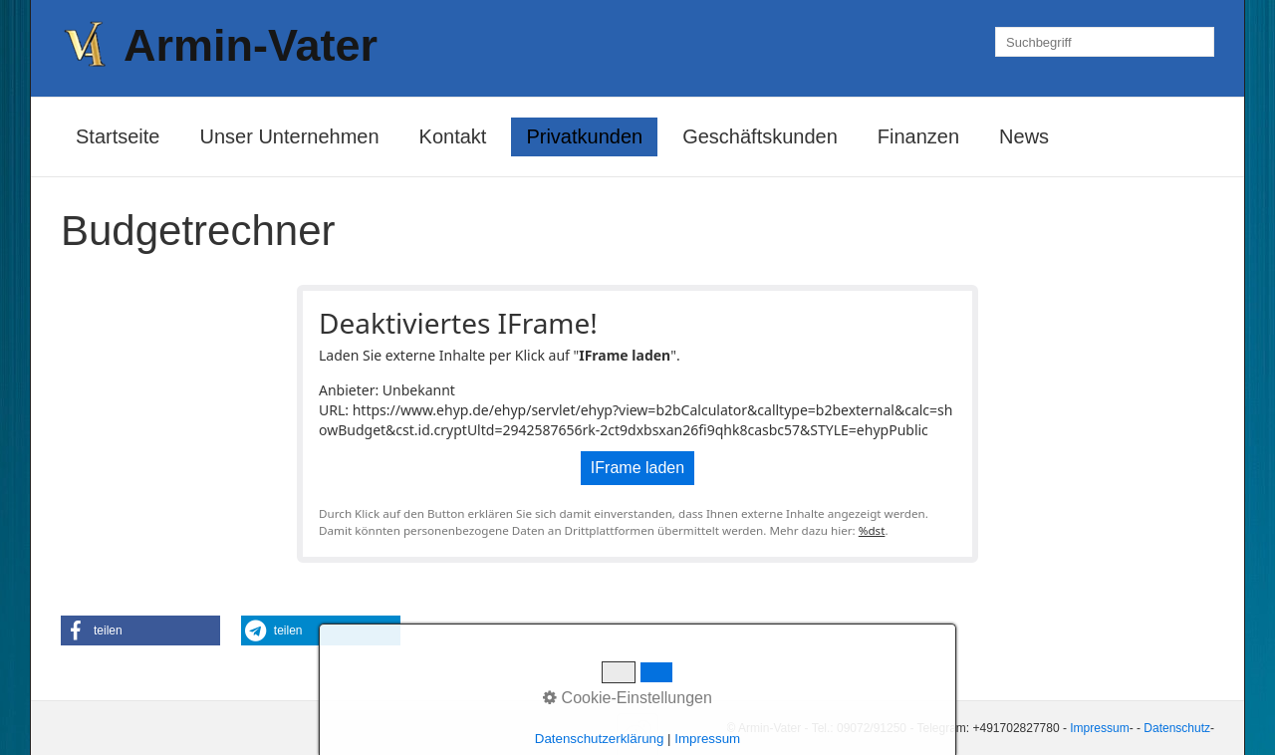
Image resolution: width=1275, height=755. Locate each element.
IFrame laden (637, 467)
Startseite (117, 136)
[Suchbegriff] (1104, 42)
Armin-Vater (251, 45)
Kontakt (453, 136)
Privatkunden (584, 136)
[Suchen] (1199, 42)
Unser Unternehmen (289, 136)
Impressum (1099, 728)
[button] (140, 630)
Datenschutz (1177, 728)
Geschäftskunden (760, 136)
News (1024, 136)
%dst (872, 530)
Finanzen (918, 136)
